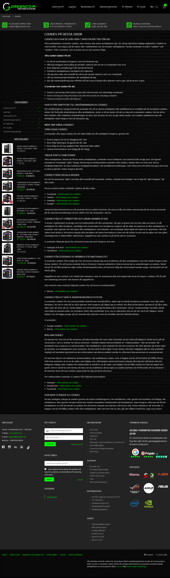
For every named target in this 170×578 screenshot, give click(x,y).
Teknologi (94, 451)
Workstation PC (10, 116)
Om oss (93, 439)
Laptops (6, 112)
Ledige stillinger (98, 530)
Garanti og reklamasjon (100, 473)
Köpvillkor (15, 555)
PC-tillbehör (8, 124)
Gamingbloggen (97, 445)
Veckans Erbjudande (12, 131)
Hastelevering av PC (100, 503)
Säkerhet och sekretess (33, 555)
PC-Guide (7, 128)
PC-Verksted (97, 500)
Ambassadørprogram (101, 524)
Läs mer (80, 480)
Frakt (4, 555)
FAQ (92, 479)
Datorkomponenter (12, 120)
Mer (152, 7)
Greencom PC (9, 108)
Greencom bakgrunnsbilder (102, 448)
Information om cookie (67, 382)
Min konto (94, 430)
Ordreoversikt (96, 433)
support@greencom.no (17, 437)
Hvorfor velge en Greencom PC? (106, 497)
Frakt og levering (97, 476)
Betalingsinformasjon (101, 506)
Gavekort (94, 436)
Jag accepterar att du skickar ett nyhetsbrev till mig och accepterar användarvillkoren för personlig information (62, 472)
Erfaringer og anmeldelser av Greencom (107, 442)
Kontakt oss (95, 466)
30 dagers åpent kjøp (99, 469)
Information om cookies (77, 247)
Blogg (63, 555)
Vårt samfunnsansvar (98, 482)
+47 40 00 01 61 (15, 433)
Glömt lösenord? (77, 444)
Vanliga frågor (75, 555)
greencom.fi (97, 540)
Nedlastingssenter (99, 509)
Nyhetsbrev (52, 555)
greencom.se (97, 534)
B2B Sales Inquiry (99, 527)
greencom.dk (98, 537)
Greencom (52, 497)
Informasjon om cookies (69, 194)
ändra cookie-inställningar (136, 566)
